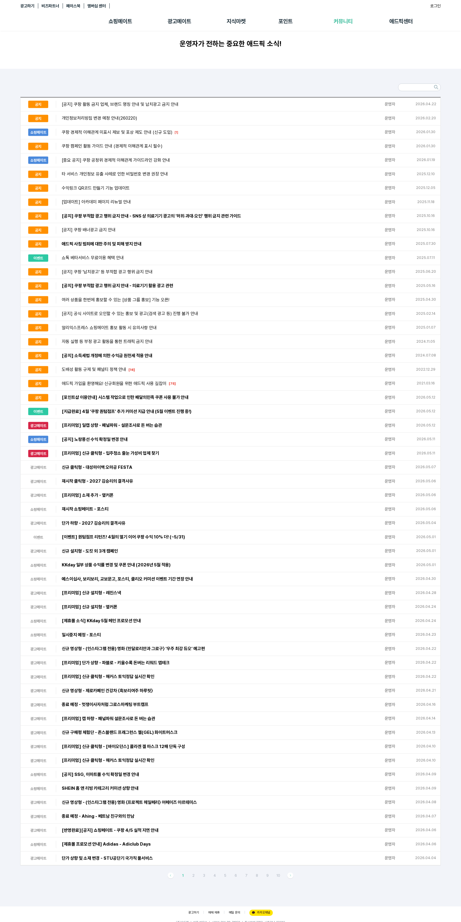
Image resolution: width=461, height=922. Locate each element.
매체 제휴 (214, 912)
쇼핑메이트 (120, 21)
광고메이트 (179, 21)
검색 (436, 87)
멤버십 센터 (96, 6)
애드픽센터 (401, 21)
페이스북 (73, 6)
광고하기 (27, 6)
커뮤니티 (343, 21)
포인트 (285, 21)
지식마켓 (236, 21)
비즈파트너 (50, 6)
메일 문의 (234, 912)
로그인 (435, 6)
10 (278, 875)
